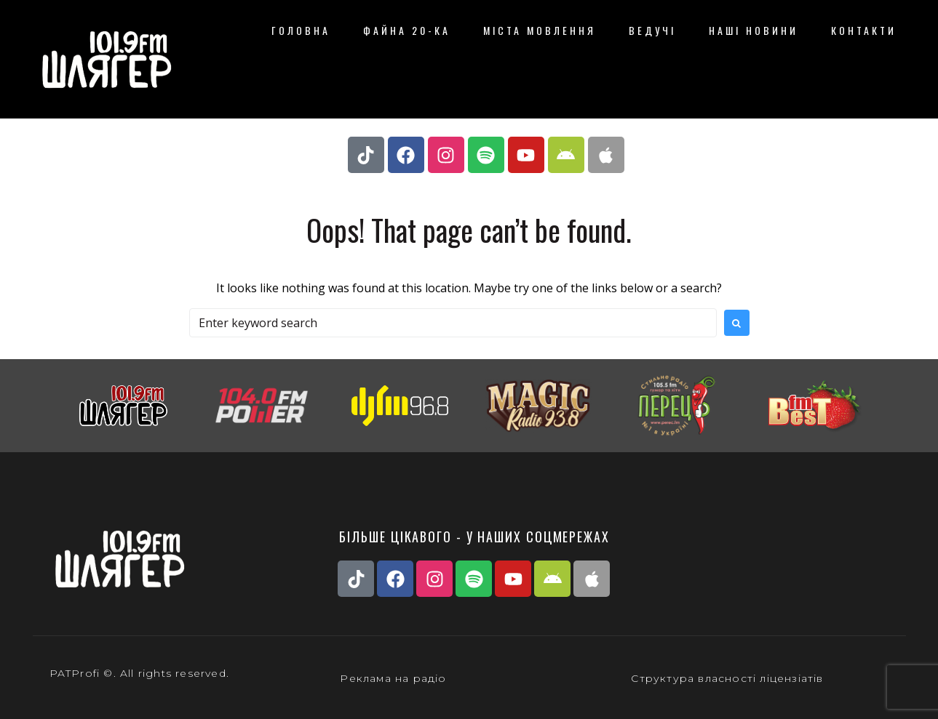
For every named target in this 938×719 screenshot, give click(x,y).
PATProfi (74, 673)
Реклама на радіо (393, 678)
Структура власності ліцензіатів (727, 678)
